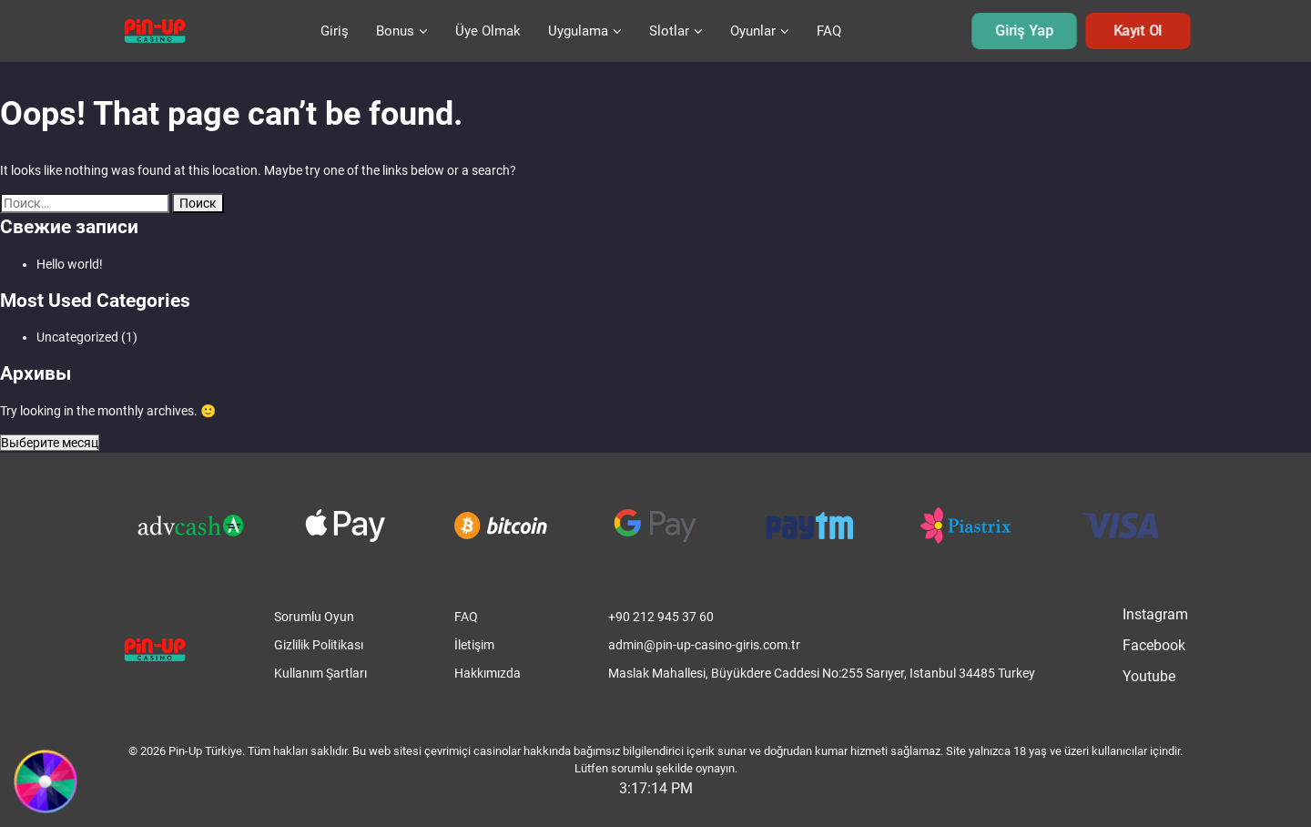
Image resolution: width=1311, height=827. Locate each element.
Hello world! (69, 264)
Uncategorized (77, 337)
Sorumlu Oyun (314, 616)
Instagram (1155, 614)
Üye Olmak (488, 31)
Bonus (395, 31)
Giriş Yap (1024, 31)
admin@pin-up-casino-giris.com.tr (704, 645)
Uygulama (578, 31)
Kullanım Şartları (320, 673)
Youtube (1149, 676)
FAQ (829, 31)
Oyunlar (753, 31)
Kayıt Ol (1138, 31)
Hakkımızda (487, 673)
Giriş (334, 31)
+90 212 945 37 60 (661, 616)
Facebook (1154, 645)
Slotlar (669, 31)
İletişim (474, 645)
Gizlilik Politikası (318, 645)
